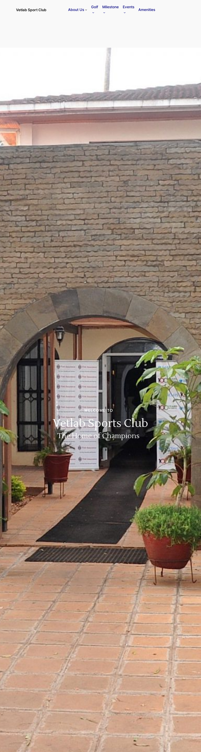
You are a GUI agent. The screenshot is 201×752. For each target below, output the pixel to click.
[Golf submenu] (93, 12)
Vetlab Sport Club (31, 10)
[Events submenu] (125, 12)
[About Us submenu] (86, 10)
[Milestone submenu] (104, 12)
